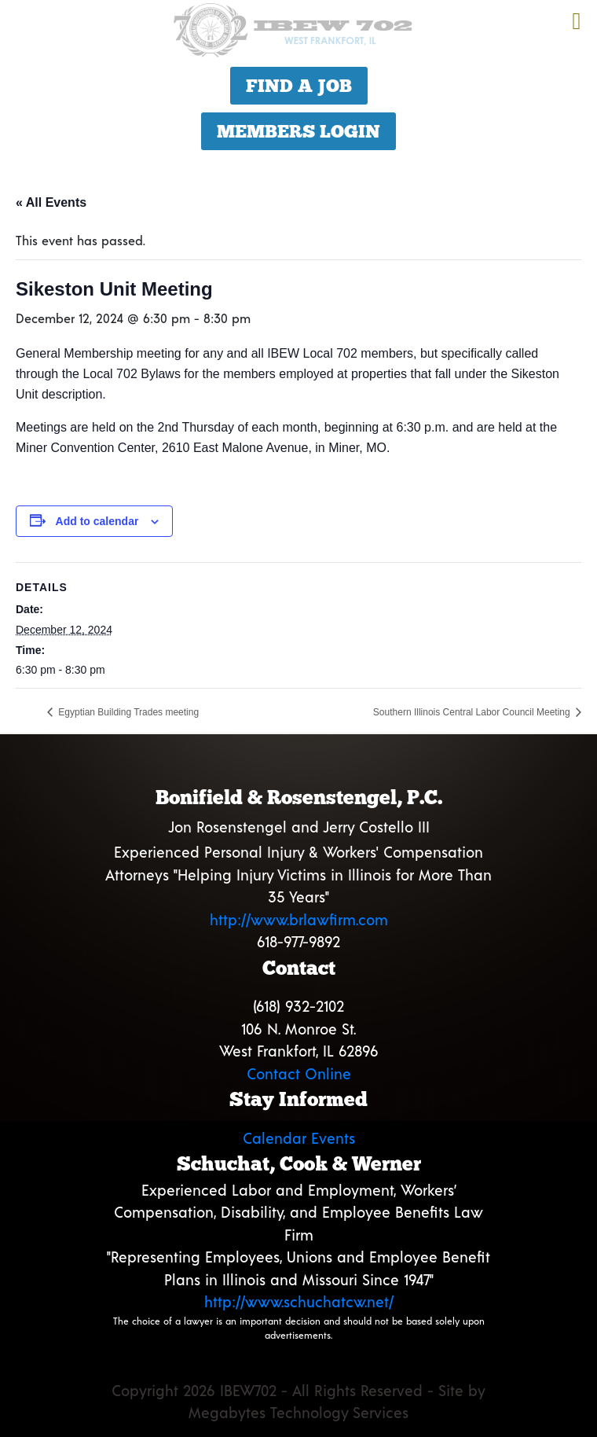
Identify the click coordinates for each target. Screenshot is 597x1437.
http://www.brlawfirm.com (299, 919)
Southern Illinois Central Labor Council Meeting (473, 712)
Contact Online (299, 1073)
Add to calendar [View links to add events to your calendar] (97, 521)
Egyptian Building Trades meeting (127, 712)
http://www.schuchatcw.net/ (299, 1301)
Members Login (298, 131)
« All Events (51, 202)
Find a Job (299, 86)
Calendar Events (299, 1138)
